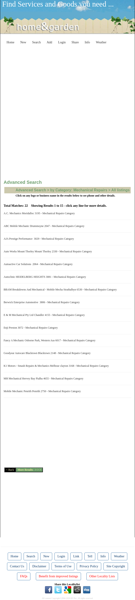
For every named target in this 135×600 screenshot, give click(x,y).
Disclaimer (39, 566)
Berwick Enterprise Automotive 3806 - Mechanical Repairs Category (42, 302)
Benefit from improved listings (58, 576)
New (23, 42)
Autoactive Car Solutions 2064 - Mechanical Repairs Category (39, 264)
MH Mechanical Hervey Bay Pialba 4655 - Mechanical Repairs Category (44, 378)
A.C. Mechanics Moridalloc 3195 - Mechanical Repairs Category (40, 213)
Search (36, 42)
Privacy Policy (89, 566)
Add (49, 42)
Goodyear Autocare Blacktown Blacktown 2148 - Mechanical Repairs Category (48, 353)
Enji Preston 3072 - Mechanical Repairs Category (31, 327)
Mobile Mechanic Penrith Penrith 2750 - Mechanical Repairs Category (43, 391)
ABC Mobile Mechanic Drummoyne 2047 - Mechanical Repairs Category (45, 226)
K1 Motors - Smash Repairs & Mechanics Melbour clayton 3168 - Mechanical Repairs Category (57, 365)
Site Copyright (115, 566)
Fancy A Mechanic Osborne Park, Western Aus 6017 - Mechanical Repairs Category (50, 340)
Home (10, 42)
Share (75, 42)
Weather (101, 42)
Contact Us (17, 566)
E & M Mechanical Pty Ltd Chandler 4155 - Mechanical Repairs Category (45, 315)
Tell (89, 556)
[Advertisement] (71, 78)
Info (87, 42)
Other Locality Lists (102, 576)
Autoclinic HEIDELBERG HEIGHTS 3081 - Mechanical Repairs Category (45, 276)
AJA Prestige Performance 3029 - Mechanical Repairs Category (39, 238)
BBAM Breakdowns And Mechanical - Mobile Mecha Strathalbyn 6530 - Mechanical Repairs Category (61, 289)
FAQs (23, 576)
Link (76, 556)
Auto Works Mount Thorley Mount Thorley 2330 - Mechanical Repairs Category (48, 251)
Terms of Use (62, 566)
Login (62, 42)
